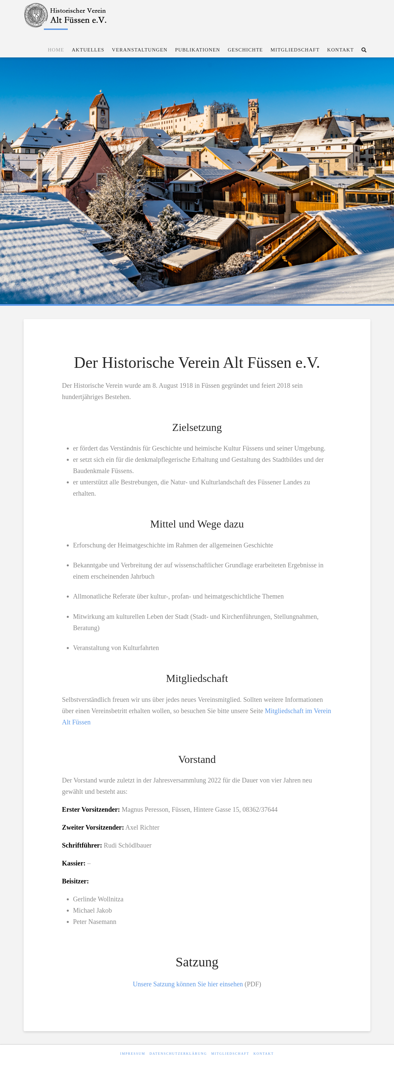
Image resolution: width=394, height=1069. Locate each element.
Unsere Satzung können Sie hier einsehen (188, 984)
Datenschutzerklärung (178, 1053)
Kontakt (263, 1053)
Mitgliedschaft (230, 1053)
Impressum (133, 1053)
